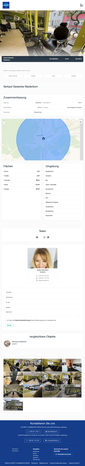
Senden (9, 325)
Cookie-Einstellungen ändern (58, 463)
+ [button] (3, 121)
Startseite (5, 70)
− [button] (3, 123)
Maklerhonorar (43, 463)
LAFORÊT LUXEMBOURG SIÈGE (31, 427)
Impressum (34, 463)
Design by (74, 463)
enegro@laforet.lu (43, 280)
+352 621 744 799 (43, 278)
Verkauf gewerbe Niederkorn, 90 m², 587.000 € (19, 70)
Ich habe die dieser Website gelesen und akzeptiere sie (31, 320)
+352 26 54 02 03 (43, 276)
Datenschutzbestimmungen (23, 320)
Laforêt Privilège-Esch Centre (26, 435)
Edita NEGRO (42, 270)
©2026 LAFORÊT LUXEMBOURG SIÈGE (17, 463)
